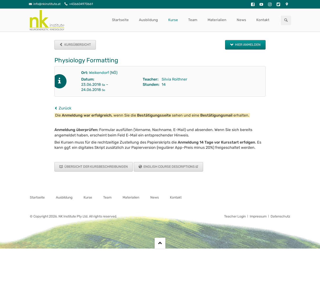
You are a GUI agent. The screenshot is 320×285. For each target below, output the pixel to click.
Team (192, 20)
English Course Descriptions (169, 167)
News (241, 20)
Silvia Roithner (174, 79)
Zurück (65, 108)
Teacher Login (235, 216)
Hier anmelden (247, 45)
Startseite (120, 20)
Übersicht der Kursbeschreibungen (96, 167)
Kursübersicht (77, 45)
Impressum (258, 216)
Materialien (217, 20)
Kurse (173, 20)
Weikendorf (99, 72)
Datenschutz (280, 216)
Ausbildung (148, 20)
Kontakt (262, 20)
